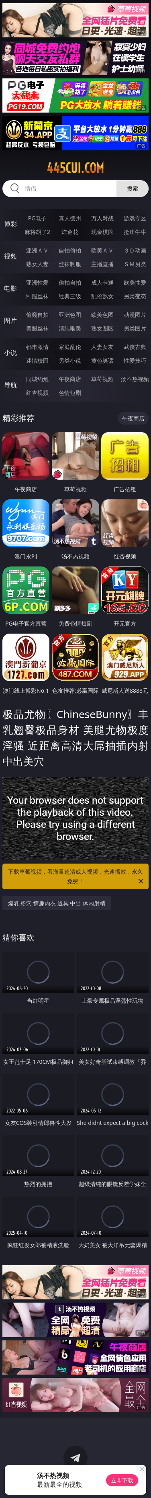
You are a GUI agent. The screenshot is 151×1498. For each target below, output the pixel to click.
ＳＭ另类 (135, 264)
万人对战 (102, 218)
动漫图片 (135, 314)
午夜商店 (70, 379)
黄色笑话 (102, 360)
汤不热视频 (135, 379)
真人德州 (70, 218)
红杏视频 (37, 392)
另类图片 (135, 328)
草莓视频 (102, 379)
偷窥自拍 (37, 314)
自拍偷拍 (70, 250)
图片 (10, 320)
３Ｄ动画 (135, 250)
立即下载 (122, 1480)
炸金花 (69, 232)
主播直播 (102, 264)
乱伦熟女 (102, 296)
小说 (10, 352)
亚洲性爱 (37, 282)
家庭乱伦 (70, 347)
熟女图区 (102, 328)
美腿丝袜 (37, 328)
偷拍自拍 (70, 282)
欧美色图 (102, 314)
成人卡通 (102, 282)
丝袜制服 (70, 264)
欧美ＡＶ (102, 250)
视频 (10, 256)
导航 (10, 384)
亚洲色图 (70, 314)
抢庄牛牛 (135, 232)
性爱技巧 (135, 360)
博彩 (10, 224)
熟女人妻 (37, 264)
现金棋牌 (102, 232)
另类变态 (135, 296)
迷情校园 (37, 360)
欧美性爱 (135, 282)
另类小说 (70, 360)
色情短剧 (70, 392)
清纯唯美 (70, 328)
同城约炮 (37, 379)
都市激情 (37, 347)
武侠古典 (135, 347)
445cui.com (75, 168)
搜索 (132, 188)
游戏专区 (135, 218)
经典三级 (70, 296)
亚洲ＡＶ (37, 250)
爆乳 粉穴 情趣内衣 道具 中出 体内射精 (56, 903)
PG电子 (37, 218)
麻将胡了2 (37, 232)
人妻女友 (102, 347)
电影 (10, 288)
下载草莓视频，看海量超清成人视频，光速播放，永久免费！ (76, 877)
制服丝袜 (37, 296)
